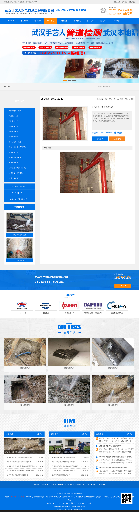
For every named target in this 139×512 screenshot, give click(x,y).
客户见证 (90, 21)
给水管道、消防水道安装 (17, 168)
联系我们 (116, 21)
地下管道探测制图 (15, 157)
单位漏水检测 (13, 131)
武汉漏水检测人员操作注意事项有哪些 (20, 457)
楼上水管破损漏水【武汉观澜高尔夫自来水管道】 (116, 458)
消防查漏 (37, 21)
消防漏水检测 (13, 121)
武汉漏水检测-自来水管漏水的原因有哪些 (21, 470)
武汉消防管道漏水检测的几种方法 (63, 462)
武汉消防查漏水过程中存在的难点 (63, 457)
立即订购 (117, 139)
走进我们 (103, 21)
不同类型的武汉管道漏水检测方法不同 (65, 466)
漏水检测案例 (25, 368)
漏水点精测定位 (14, 162)
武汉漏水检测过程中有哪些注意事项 (19, 462)
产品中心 (112, 99)
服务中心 (50, 21)
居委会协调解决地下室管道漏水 (110, 447)
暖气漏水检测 (13, 152)
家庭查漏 (24, 21)
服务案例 (69, 332)
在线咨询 (99, 139)
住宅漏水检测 (13, 137)
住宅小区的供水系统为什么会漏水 (63, 470)
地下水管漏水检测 (15, 142)
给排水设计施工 (14, 178)
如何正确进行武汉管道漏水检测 (17, 475)
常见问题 (132, 2)
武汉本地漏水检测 (15, 111)
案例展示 (63, 21)
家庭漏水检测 (13, 116)
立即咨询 (122, 286)
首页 (106, 99)
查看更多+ (39, 434)
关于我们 (124, 2)
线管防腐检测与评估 (16, 173)
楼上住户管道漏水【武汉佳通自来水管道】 (113, 469)
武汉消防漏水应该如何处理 (61, 475)
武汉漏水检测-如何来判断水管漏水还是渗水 (21, 466)
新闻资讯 (77, 21)
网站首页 (117, 2)
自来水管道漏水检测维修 (17, 147)
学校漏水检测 (13, 126)
